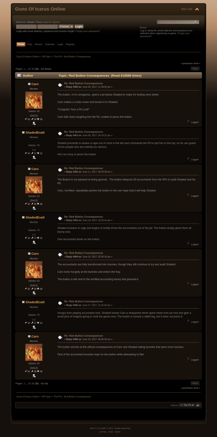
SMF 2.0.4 (95, 428)
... (27, 69)
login (45, 22)
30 (33, 69)
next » (196, 63)
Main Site (186, 9)
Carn (35, 84)
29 (29, 69)
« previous (187, 63)
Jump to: (174, 405)
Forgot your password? (88, 31)
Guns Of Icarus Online (40, 9)
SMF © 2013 (107, 428)
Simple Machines (122, 428)
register (56, 22)
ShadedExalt (35, 132)
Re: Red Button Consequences (83, 83)
